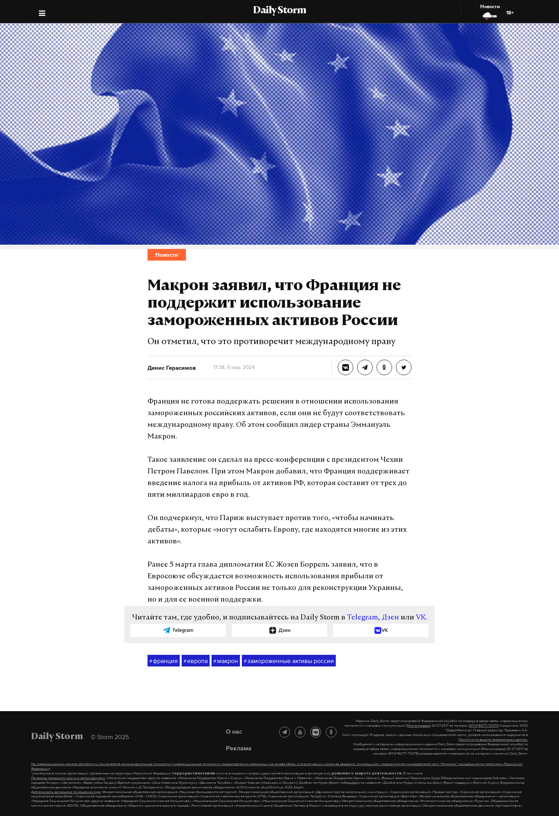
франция (163, 661)
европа (196, 661)
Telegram (362, 617)
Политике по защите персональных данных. (493, 739)
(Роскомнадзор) (418, 725)
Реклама (239, 748)
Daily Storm (279, 11)
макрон (226, 661)
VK (421, 617)
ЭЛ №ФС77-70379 (483, 725)
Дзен (390, 617)
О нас (234, 731)
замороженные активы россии (289, 661)
